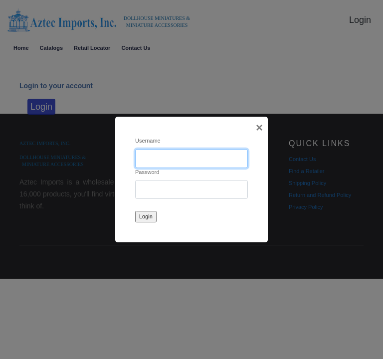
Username (148, 141)
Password (147, 172)
